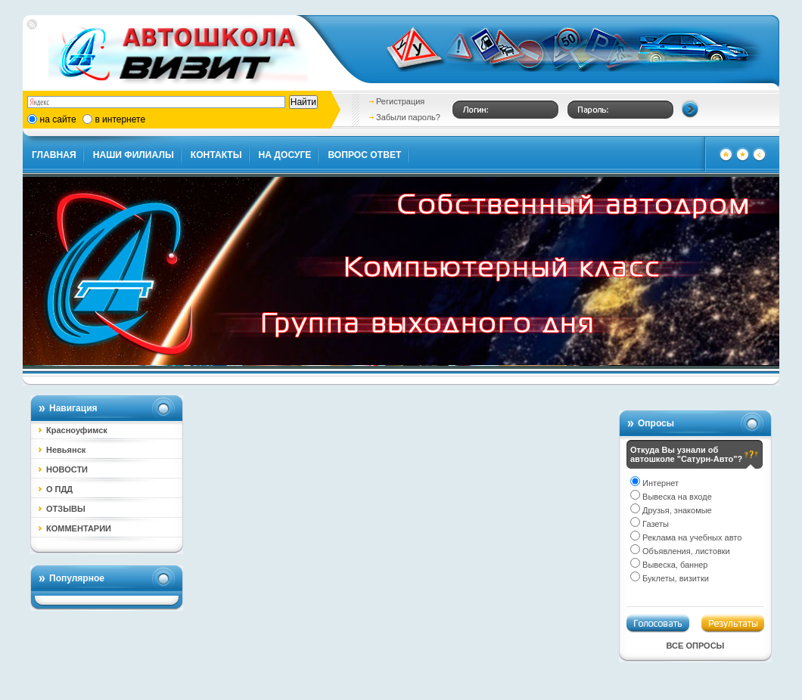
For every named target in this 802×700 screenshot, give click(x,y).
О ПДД (59, 489)
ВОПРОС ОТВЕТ (364, 155)
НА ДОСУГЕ (285, 155)
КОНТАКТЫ (216, 155)
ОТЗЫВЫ (65, 508)
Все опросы (696, 645)
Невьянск (65, 449)
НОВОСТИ (67, 469)
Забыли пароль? (408, 117)
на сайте (58, 119)
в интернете (120, 119)
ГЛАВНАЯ (54, 155)
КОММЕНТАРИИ (78, 528)
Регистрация (400, 101)
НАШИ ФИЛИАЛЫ (133, 155)
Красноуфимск (76, 430)
